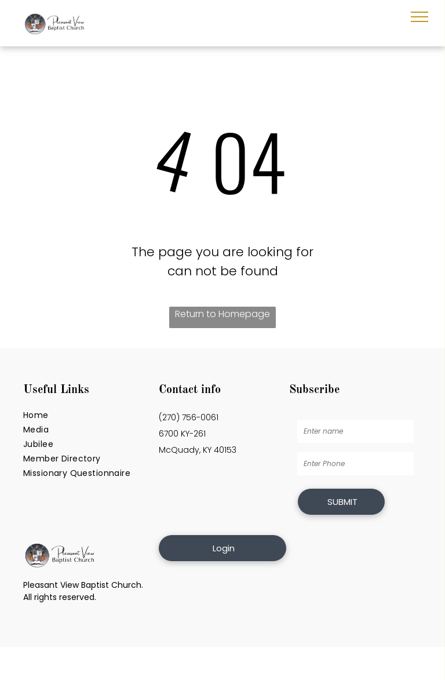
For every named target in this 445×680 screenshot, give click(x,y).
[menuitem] (86, 415)
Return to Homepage (222, 314)
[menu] (419, 17)
